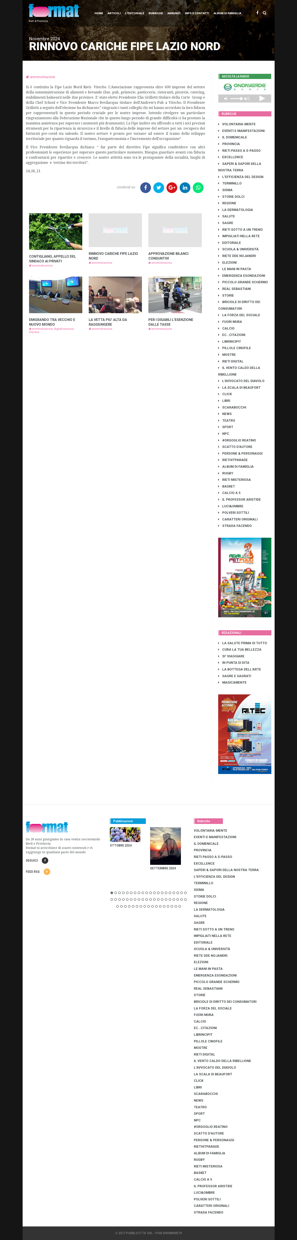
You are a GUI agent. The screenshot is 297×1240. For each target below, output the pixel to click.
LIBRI (224, 401)
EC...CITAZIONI (231, 335)
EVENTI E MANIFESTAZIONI (241, 131)
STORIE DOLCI (231, 197)
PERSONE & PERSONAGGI (240, 453)
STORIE (226, 295)
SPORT (225, 427)
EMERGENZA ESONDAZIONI (241, 276)
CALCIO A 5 (229, 493)
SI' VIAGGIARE (231, 656)
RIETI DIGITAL (231, 361)
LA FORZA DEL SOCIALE (239, 315)
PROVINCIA (229, 144)
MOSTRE (227, 355)
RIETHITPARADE (233, 460)
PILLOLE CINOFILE (234, 348)
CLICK (225, 394)
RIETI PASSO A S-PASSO (239, 151)
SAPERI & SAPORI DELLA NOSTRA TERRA (226, 870)
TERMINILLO (230, 183)
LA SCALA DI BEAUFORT (239, 388)
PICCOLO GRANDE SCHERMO (243, 282)
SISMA (225, 190)
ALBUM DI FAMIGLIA (236, 467)
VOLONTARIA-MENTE (237, 124)
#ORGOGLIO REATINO (237, 440)
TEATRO (226, 421)
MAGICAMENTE (232, 682)
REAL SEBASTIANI (234, 289)
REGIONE (227, 203)
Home (99, 13)
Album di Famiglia (227, 13)
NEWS (225, 414)
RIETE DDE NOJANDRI (237, 256)
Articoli (114, 13)
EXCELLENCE (230, 157)
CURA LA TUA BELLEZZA (239, 650)
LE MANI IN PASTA (234, 269)
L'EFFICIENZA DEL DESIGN (240, 177)
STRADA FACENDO (235, 526)
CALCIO (226, 328)
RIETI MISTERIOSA (234, 480)
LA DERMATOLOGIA (235, 210)
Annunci (173, 13)
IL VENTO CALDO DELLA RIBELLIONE (222, 1061)
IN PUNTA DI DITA (233, 663)
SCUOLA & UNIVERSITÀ (238, 249)
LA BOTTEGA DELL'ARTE (239, 669)
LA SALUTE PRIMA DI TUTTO (242, 643)
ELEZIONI (227, 263)
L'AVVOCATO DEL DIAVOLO (241, 381)
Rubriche (156, 13)
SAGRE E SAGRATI (234, 676)
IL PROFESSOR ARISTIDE (239, 500)
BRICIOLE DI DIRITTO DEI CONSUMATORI (225, 1002)
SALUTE (226, 216)
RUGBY (225, 473)
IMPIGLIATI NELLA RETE (239, 236)
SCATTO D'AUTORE (235, 447)
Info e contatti (197, 13)
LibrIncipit (229, 342)
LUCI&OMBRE (230, 506)
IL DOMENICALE (232, 137)
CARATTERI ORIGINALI (238, 519)
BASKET (226, 486)
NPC (223, 434)
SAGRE (225, 223)
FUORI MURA (230, 322)
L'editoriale (134, 13)
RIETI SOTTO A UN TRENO (240, 230)
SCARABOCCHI (232, 407)
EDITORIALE (229, 243)
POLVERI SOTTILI (233, 513)
